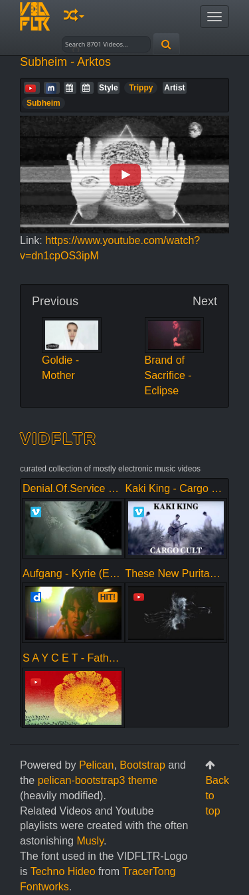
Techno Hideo (63, 871)
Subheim (43, 103)
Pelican (96, 765)
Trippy (141, 87)
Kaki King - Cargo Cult (177, 488)
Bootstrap (142, 765)
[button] (74, 16)
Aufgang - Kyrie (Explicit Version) (100, 573)
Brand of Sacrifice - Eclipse (175, 362)
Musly (90, 840)
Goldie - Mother (72, 354)
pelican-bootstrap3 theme (98, 780)
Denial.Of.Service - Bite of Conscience (113, 488)
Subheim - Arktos (65, 61)
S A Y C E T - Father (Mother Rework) (111, 658)
